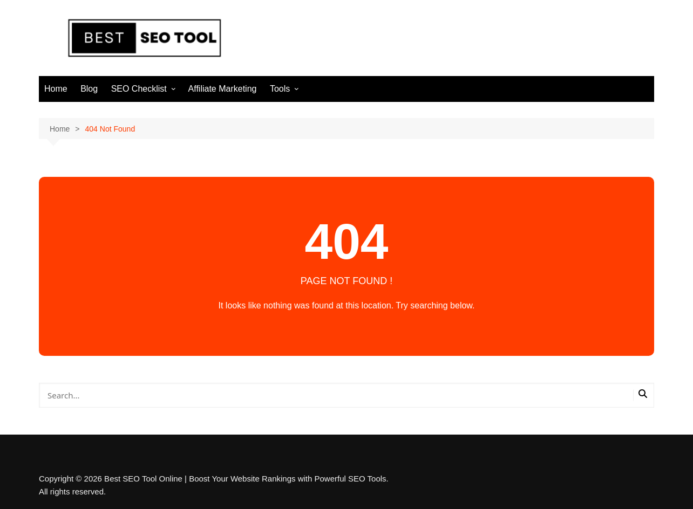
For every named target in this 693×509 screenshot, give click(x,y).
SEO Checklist (139, 88)
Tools (280, 88)
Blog (89, 88)
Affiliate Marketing (222, 88)
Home (55, 88)
